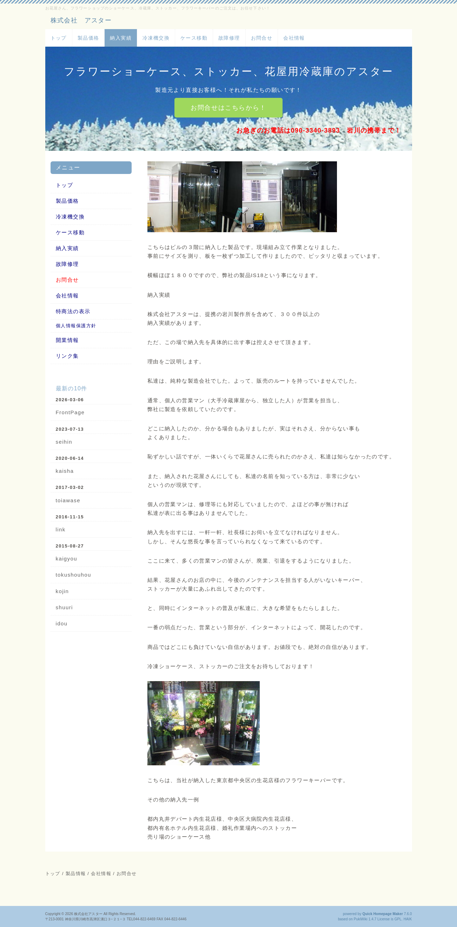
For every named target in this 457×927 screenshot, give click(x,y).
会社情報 (294, 38)
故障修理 (229, 38)
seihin (64, 442)
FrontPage (70, 412)
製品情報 (76, 873)
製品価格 (88, 38)
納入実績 (121, 38)
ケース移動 (193, 38)
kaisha (65, 471)
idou (62, 623)
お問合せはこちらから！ (228, 107)
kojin (62, 591)
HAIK (408, 919)
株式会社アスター (88, 914)
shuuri (64, 607)
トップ (59, 38)
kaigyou (67, 559)
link (61, 529)
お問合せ (262, 38)
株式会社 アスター (81, 20)
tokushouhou (73, 575)
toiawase (68, 500)
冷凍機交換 (156, 38)
